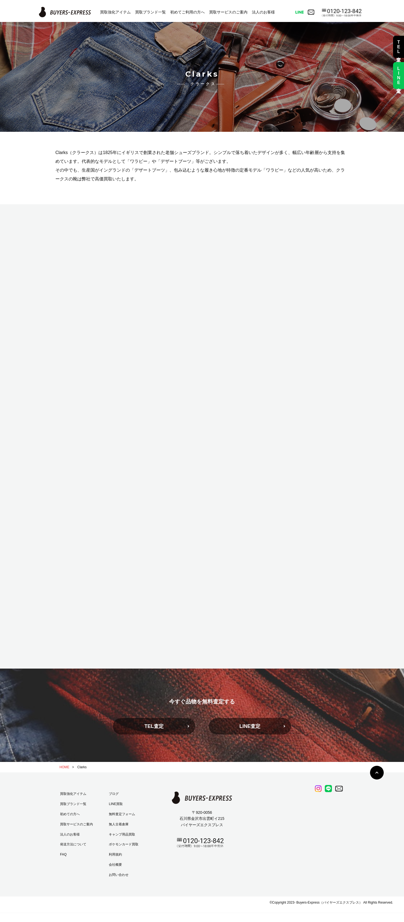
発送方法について (73, 844)
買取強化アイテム (115, 12)
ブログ (114, 794)
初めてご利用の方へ (187, 12)
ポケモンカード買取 (123, 844)
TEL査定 (154, 726)
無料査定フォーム (122, 814)
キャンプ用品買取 (122, 834)
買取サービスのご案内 (228, 12)
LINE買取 (116, 804)
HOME (64, 767)
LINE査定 (249, 726)
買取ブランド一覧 (150, 12)
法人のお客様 (263, 12)
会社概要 (115, 865)
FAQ (63, 854)
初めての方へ (70, 814)
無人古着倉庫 (119, 824)
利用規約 (115, 854)
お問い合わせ (119, 875)
